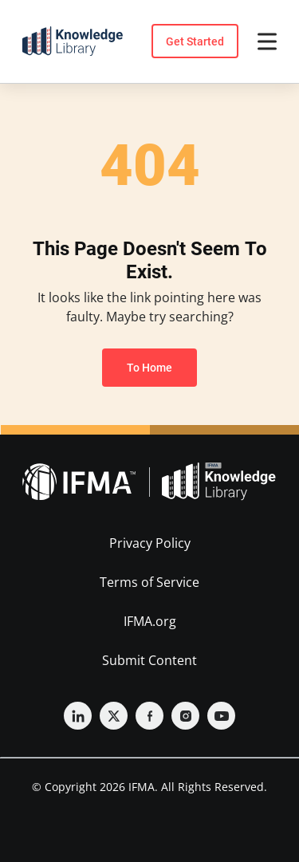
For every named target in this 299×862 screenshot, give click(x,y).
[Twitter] (114, 716)
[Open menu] (267, 41)
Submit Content (149, 660)
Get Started (195, 41)
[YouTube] (221, 716)
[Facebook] (149, 716)
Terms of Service (149, 582)
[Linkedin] (78, 716)
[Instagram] (185, 716)
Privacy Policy (150, 543)
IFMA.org (150, 621)
